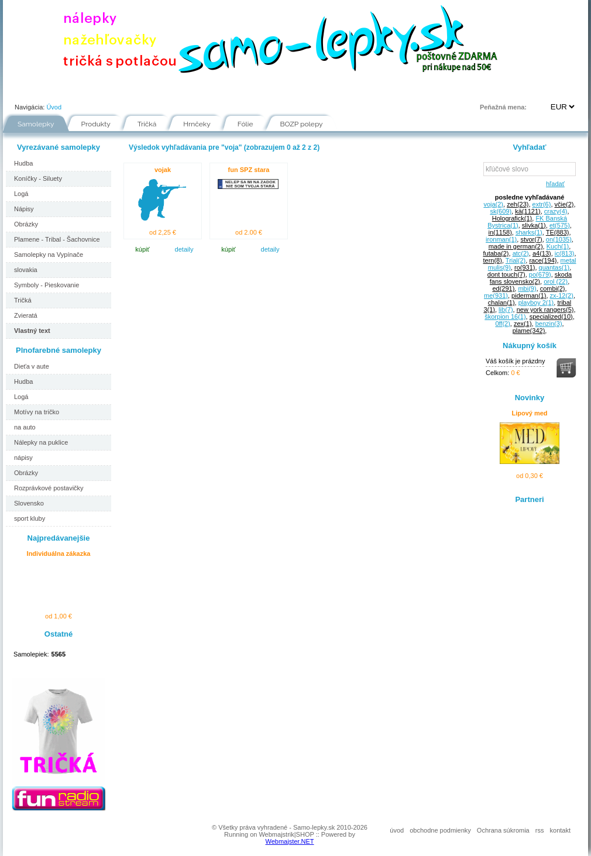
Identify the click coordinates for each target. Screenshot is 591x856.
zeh (517, 204)
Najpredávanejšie (59, 538)
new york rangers (545, 309)
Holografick (512, 218)
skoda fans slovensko (531, 278)
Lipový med (529, 413)
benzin (548, 323)
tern (492, 260)
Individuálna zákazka (59, 553)
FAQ (349, 90)
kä (527, 211)
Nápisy (24, 208)
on (559, 239)
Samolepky (36, 124)
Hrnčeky (197, 124)
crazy (556, 211)
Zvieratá (25, 315)
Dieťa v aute (31, 366)
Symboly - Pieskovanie (46, 284)
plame (529, 330)
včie (564, 204)
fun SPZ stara (249, 169)
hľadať (553, 183)
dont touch (506, 274)
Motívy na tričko (36, 411)
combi (552, 288)
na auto (25, 427)
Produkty (96, 124)
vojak (162, 169)
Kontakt (396, 90)
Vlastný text (32, 330)
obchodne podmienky (440, 830)
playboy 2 (536, 302)
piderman (528, 295)
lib (506, 309)
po (540, 274)
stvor (531, 239)
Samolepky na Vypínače (48, 254)
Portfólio (73, 90)
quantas (554, 267)
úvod (397, 830)
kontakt (560, 830)
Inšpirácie (299, 90)
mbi (527, 288)
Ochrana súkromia (503, 830)
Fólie (248, 90)
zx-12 (561, 295)
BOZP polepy (301, 124)
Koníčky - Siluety (38, 178)
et (559, 225)
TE (557, 232)
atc (521, 253)
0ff (502, 323)
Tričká (147, 124)
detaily (184, 249)
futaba (495, 253)
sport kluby (29, 518)
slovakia (25, 269)
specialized (551, 316)
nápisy (23, 457)
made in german (516, 246)
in (499, 232)
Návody (201, 90)
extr (541, 204)
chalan (501, 302)
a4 (541, 253)
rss (539, 830)
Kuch (558, 246)
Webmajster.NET (290, 841)
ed (503, 288)
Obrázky (26, 224)
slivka (534, 225)
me (496, 295)
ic (565, 253)
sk (500, 211)
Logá (21, 193)
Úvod (24, 90)
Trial (515, 260)
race (542, 260)
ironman (501, 239)
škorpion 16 (505, 316)
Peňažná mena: (503, 107)
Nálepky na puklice (41, 442)
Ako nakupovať (138, 90)
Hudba (23, 163)
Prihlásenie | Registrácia (540, 90)
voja (493, 204)
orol (556, 281)
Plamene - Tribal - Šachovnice (57, 239)
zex (523, 323)
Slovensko (29, 503)
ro (524, 267)
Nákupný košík (529, 345)
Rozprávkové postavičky (49, 487)
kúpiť (142, 249)
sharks (529, 232)
